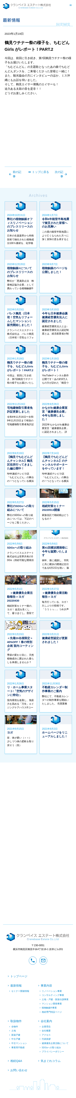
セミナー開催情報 (20, 991)
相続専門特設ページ (52, 1012)
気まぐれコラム (51, 1060)
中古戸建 (15, 1039)
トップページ (18, 976)
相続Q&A (16, 1060)
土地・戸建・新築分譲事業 (55, 999)
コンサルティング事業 (53, 995)
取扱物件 (16, 1021)
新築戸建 (15, 1035)
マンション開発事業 (52, 1003)
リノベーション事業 (52, 991)
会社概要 (46, 1031)
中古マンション (19, 1043)
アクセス (46, 1035)
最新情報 (16, 985)
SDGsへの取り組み (51, 1047)
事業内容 (46, 985)
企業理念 (46, 1026)
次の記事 (61, 174)
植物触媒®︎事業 (49, 1008)
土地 (13, 1031)
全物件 (14, 1026)
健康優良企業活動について (55, 1043)
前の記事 (15, 174)
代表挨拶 (46, 1039)
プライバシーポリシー (53, 1052)
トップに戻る (38, 172)
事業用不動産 (18, 1047)
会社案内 (46, 1021)
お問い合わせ (18, 1070)
